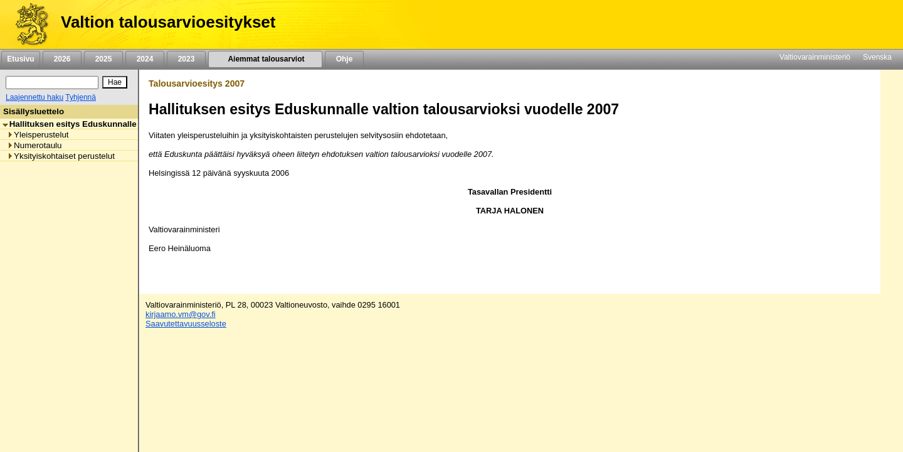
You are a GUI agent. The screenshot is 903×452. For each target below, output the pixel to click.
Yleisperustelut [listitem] (37, 134)
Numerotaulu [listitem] (34, 145)
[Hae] (114, 82)
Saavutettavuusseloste (185, 323)
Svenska (877, 57)
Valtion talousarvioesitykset (168, 22)
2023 (186, 59)
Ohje (344, 59)
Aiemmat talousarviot (265, 59)
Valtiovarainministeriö (814, 57)
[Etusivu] (27, 24)
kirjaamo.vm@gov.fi (180, 314)
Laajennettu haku (34, 97)
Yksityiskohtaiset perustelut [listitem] (61, 156)
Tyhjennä (80, 97)
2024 (144, 59)
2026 (62, 59)
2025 (103, 59)
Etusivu (20, 59)
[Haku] (52, 82)
